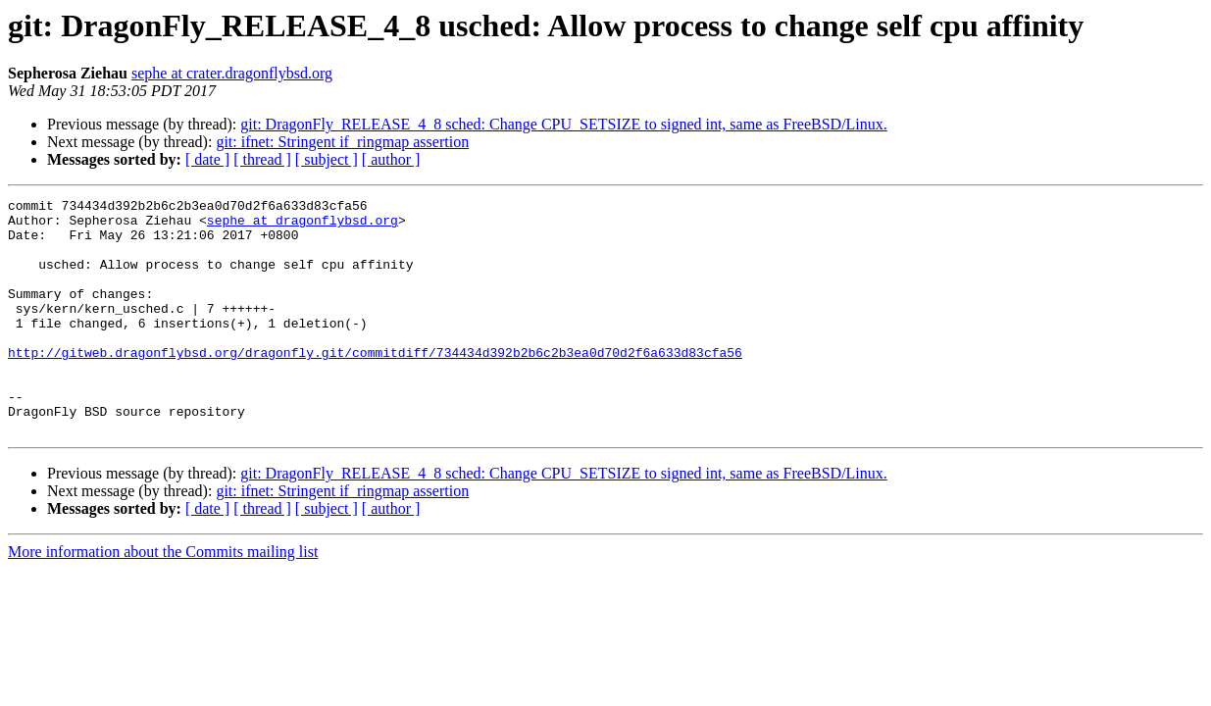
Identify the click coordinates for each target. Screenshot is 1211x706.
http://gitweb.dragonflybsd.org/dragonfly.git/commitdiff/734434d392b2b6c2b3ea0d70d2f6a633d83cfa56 (375, 384)
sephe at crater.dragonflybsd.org (231, 73)
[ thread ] (262, 159)
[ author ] (391, 159)
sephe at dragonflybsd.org (302, 225)
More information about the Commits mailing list (163, 598)
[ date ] (207, 159)
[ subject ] (326, 159)
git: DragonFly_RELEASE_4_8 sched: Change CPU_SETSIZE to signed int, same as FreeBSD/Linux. (563, 124)
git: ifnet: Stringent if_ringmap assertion (342, 141)
